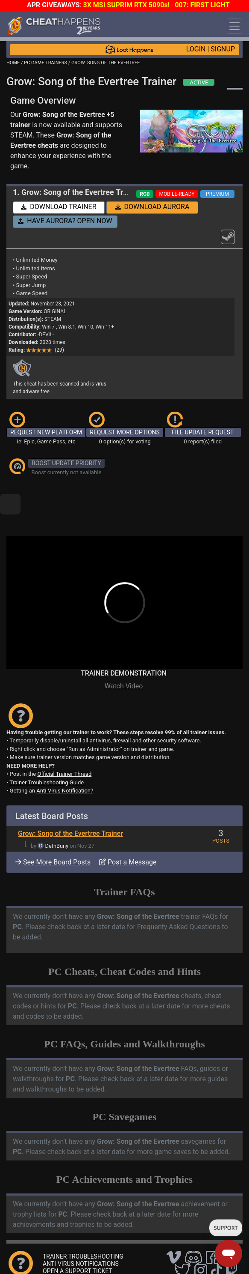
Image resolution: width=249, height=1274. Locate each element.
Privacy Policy (196, 1257)
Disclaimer (159, 1257)
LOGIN (196, 49)
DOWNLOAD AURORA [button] (152, 207)
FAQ (134, 1257)
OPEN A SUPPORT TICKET (77, 1241)
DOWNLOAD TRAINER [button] (58, 207)
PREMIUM (217, 194)
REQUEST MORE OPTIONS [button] (125, 432)
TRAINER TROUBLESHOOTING (83, 1227)
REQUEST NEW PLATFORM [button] (46, 432)
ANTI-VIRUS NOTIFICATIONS (81, 1234)
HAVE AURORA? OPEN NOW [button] (65, 221)
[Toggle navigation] (234, 26)
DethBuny (57, 816)
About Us (26, 1264)
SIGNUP (223, 49)
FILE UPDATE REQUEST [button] (203, 432)
